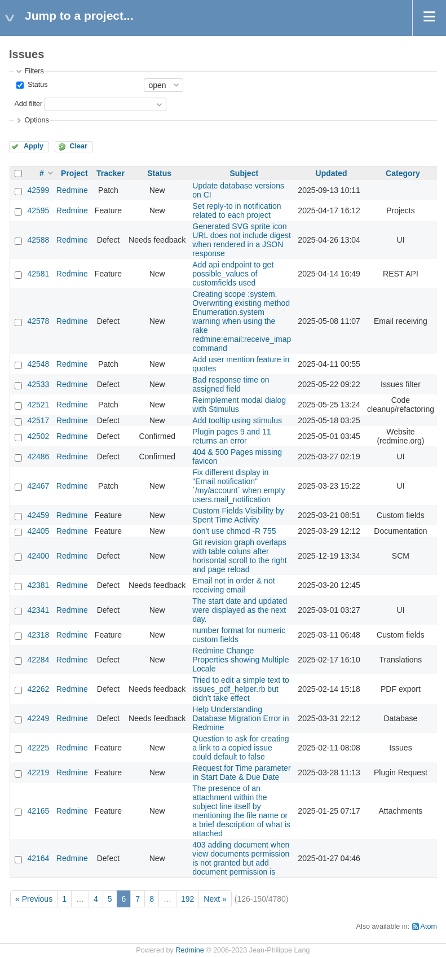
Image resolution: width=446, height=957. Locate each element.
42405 (38, 530)
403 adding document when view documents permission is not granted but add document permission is (240, 858)
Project (74, 173)
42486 (38, 456)
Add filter (28, 104)
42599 (38, 190)
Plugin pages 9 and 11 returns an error (231, 436)
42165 (38, 810)
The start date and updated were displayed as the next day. (239, 610)
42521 (38, 404)
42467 (38, 485)
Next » (215, 898)
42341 (38, 609)
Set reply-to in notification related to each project (236, 210)
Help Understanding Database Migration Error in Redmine (240, 718)
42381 (38, 585)
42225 (38, 747)
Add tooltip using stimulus (237, 420)
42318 (38, 634)
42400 (38, 555)
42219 (38, 772)
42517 (38, 420)
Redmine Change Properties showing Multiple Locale (240, 659)
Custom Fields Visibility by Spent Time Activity (238, 515)
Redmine (72, 190)
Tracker (110, 173)
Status (36, 85)
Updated (331, 173)
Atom (429, 926)
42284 (38, 659)
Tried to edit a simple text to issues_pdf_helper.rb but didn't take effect (240, 689)
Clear (78, 146)
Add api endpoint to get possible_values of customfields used (232, 273)
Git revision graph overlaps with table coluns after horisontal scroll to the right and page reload (239, 556)
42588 (38, 239)
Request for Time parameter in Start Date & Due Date (241, 772)
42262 (38, 688)
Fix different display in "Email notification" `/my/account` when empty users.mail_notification (238, 486)
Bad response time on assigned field (230, 384)
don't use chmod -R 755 (234, 530)
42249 (38, 718)
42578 (38, 321)
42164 (38, 858)
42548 (38, 363)
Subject (244, 173)
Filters (33, 71)
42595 (38, 210)
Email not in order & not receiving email (233, 585)
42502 (38, 436)
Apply (33, 146)
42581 (38, 273)
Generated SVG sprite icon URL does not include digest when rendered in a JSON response (241, 240)
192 (187, 898)
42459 (38, 515)
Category (403, 173)
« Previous (33, 898)
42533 (38, 384)
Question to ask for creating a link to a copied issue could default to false (240, 747)
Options (36, 120)
